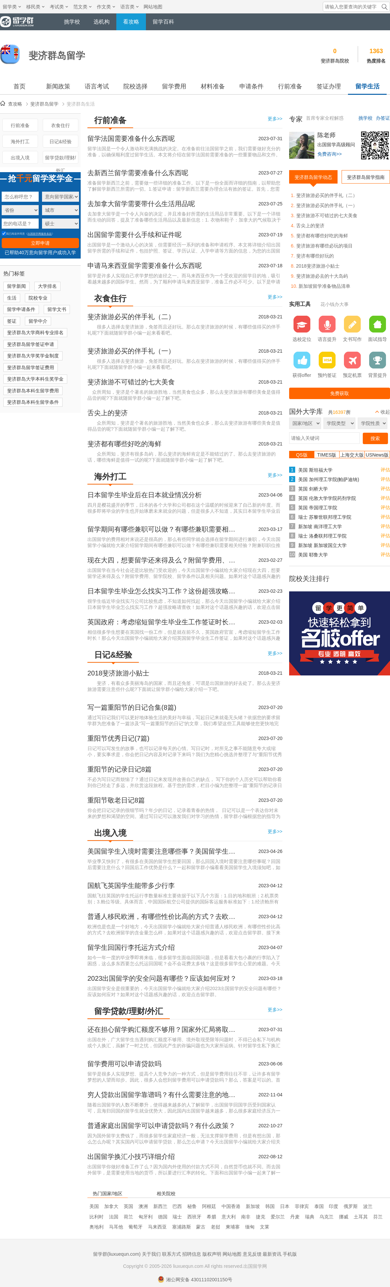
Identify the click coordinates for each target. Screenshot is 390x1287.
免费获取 (339, 393)
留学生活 (367, 86)
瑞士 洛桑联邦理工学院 (322, 536)
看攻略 (131, 22)
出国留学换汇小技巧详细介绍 (131, 1156)
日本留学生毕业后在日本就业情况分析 (144, 495)
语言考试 (97, 86)
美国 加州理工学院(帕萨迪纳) (328, 479)
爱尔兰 (278, 1216)
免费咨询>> (329, 154)
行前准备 (290, 86)
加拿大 (111, 1206)
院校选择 (135, 86)
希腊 (211, 1216)
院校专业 (38, 298)
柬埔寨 (233, 1227)
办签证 (383, 118)
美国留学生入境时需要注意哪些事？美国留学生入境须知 (163, 851)
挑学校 (72, 22)
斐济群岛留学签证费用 (30, 367)
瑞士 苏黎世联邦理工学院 (324, 517)
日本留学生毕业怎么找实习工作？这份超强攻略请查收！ (163, 591)
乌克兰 (326, 1216)
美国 (94, 1206)
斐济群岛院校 (335, 61)
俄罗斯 (351, 1206)
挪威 (343, 1216)
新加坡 (253, 1206)
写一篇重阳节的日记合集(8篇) (131, 707)
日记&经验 (60, 141)
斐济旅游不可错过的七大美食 (131, 382)
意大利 (229, 1216)
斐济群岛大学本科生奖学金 (35, 379)
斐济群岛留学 (44, 104)
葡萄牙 (135, 1227)
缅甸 (250, 1227)
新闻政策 (58, 86)
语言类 (129, 6)
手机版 (290, 1254)
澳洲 (143, 1206)
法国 (113, 1216)
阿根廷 (209, 1206)
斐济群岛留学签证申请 (30, 344)
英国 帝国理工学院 (317, 507)
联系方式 (171, 1254)
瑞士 (177, 1216)
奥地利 (96, 1227)
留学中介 (38, 321)
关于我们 (151, 1254)
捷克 (260, 1216)
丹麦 (295, 1216)
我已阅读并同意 (13, 233)
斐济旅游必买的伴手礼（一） (131, 351)
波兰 (368, 1206)
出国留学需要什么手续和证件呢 (134, 234)
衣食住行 (60, 125)
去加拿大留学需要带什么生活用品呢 (141, 203)
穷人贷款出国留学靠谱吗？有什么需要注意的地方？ (163, 1094)
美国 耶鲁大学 (313, 554)
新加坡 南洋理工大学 (320, 526)
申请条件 (251, 86)
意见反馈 (252, 1254)
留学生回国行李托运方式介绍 (131, 947)
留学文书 (56, 309)
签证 (11, 321)
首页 (19, 86)
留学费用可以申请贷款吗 (124, 1063)
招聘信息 (191, 1254)
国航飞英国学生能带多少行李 (131, 885)
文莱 (264, 1227)
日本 (284, 1206)
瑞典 (309, 1216)
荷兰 (128, 1216)
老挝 (215, 1227)
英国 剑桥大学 (313, 489)
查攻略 (15, 104)
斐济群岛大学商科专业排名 (35, 332)
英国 (128, 1206)
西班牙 (194, 1216)
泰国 (319, 1206)
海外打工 (20, 141)
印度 (333, 1206)
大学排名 (47, 286)
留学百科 (163, 22)
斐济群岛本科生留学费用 (33, 390)
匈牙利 (146, 1216)
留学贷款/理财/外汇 (60, 159)
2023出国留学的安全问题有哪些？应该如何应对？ (162, 978)
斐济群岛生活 (81, 104)
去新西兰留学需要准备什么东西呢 (137, 173)
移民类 (35, 6)
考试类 (59, 6)
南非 (245, 1216)
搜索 (375, 438)
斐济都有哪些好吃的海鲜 (124, 443)
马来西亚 (157, 1227)
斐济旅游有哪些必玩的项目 (324, 245)
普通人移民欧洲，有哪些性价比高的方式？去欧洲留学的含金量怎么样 (163, 916)
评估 (385, 469)
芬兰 (378, 1216)
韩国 (270, 1206)
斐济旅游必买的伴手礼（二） (131, 316)
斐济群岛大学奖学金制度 (33, 355)
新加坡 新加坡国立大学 (322, 545)
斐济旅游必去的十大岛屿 (322, 276)
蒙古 (200, 1227)
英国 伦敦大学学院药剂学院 (327, 498)
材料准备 (213, 86)
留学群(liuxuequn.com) (117, 1254)
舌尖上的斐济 (107, 413)
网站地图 (153, 6)
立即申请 (40, 243)
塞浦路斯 (181, 1227)
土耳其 (361, 1216)
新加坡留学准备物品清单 (324, 286)
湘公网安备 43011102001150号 (195, 1279)
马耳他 (116, 1227)
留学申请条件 (21, 309)
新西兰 (160, 1206)
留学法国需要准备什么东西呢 (131, 138)
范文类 (82, 6)
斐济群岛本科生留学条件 (33, 402)
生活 (11, 298)
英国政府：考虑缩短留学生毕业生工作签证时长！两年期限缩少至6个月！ (163, 622)
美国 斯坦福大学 (315, 470)
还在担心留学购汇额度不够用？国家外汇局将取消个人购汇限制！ (163, 1029)
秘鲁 (192, 1206)
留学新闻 (16, 286)
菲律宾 (302, 1206)
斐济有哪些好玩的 (315, 256)
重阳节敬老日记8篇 (116, 800)
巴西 (177, 1206)
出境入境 (20, 157)
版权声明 (211, 1254)
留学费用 (174, 86)
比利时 (96, 1216)
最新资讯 (272, 1254)
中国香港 (231, 1206)
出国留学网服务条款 (40, 233)
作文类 (106, 6)
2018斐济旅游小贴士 (118, 673)
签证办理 (329, 86)
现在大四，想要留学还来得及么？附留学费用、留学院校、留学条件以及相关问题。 (163, 560)
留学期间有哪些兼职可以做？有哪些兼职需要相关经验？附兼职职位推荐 (163, 529)
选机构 (101, 22)
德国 (162, 1216)
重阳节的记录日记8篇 (119, 769)
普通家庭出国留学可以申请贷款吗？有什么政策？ (161, 1125)
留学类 (12, 6)
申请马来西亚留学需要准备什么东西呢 (144, 265)
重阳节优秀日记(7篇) (118, 738)
